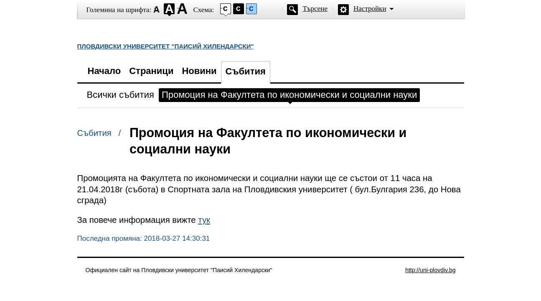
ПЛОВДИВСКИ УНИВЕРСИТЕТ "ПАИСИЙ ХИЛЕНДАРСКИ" (165, 46)
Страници (151, 71)
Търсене (315, 9)
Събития (246, 71)
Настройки (369, 9)
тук (204, 219)
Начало (104, 71)
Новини (199, 71)
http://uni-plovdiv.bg (430, 270)
